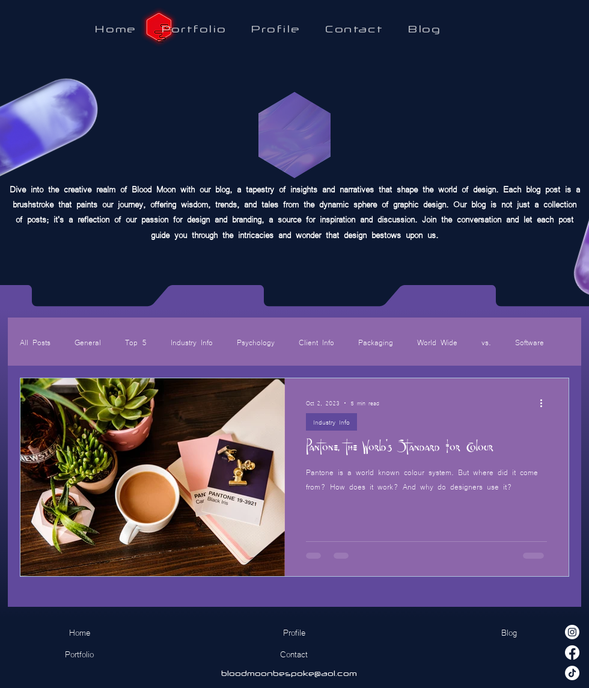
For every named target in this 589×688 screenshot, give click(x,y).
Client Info (316, 341)
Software (529, 341)
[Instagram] (572, 632)
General (88, 341)
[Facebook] (572, 652)
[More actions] (545, 403)
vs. (486, 341)
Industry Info (192, 341)
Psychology (256, 341)
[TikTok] (572, 673)
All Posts (35, 341)
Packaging (375, 341)
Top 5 (136, 341)
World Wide (437, 341)
